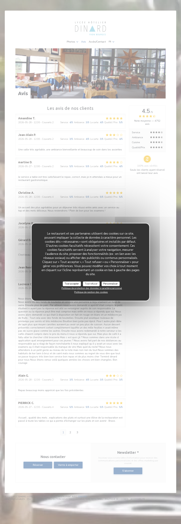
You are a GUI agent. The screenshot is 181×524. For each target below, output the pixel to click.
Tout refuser (91, 283)
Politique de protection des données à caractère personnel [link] (92, 288)
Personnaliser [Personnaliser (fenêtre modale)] (110, 283)
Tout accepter (72, 283)
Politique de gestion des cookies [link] (91, 292)
